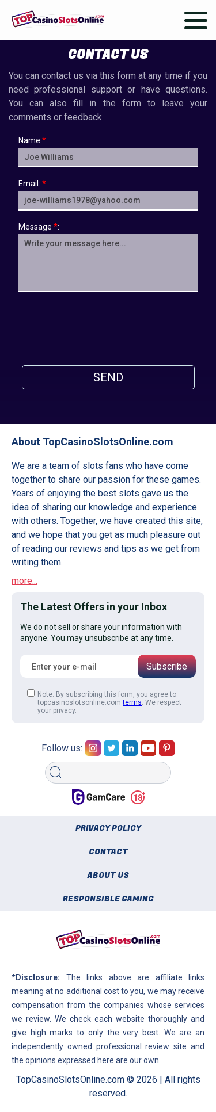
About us (108, 875)
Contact (108, 852)
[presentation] (108, 325)
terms (132, 702)
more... (24, 580)
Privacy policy (108, 828)
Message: (38, 226)
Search (59, 757)
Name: (33, 140)
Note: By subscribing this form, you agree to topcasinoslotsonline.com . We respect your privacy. (104, 701)
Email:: (33, 183)
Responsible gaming (108, 899)
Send (108, 377)
